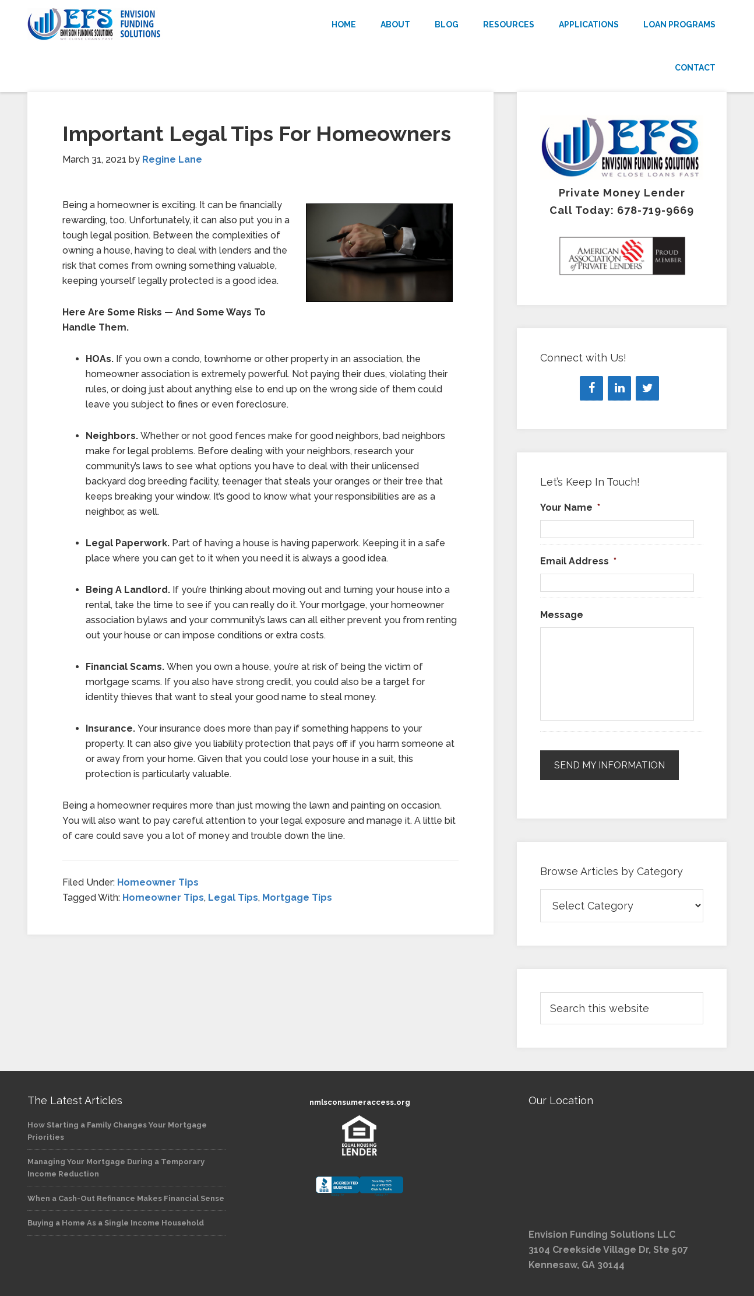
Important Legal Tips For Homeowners (256, 133)
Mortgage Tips (297, 897)
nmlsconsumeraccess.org (359, 1102)
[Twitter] (647, 388)
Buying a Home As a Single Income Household (115, 1222)
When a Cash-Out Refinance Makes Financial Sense (125, 1198)
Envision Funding (132, 24)
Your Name (570, 507)
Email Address (578, 561)
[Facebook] (591, 388)
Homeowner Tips (158, 882)
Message (561, 614)
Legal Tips (233, 897)
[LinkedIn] (619, 388)
